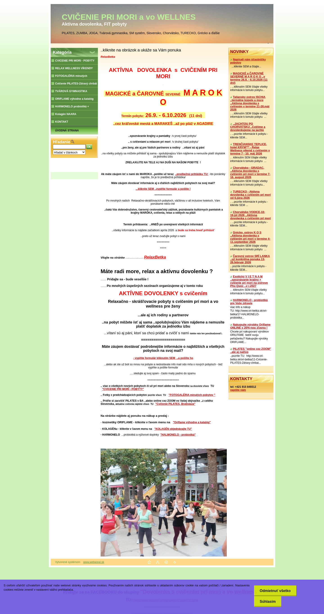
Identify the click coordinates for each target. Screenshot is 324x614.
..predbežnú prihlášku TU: (191, 174)
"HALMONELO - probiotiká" (178, 434)
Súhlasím (268, 601)
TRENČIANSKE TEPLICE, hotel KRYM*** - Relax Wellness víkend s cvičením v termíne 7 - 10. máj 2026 (250, 149)
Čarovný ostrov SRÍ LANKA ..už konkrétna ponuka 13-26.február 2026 (250, 259)
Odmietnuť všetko (275, 591)
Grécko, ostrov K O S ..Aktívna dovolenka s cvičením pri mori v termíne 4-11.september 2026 (250, 237)
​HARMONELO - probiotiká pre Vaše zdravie (249, 302)
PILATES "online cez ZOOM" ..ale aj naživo (250, 350)
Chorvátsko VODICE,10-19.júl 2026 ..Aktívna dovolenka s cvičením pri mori (250, 215)
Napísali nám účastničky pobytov (248, 61)
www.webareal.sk (93, 562)
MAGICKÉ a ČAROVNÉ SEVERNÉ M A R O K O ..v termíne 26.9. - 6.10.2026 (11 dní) (249, 78)
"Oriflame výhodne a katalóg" (192, 422)
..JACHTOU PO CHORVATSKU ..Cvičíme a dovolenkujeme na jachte (247, 127)
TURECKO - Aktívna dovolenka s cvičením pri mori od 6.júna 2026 (250, 194)
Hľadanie (61, 142)
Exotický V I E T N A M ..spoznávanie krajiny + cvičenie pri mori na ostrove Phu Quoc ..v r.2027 (249, 281)
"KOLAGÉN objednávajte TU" (173, 428)
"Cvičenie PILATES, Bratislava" (175, 404)
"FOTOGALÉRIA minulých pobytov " (192, 395)
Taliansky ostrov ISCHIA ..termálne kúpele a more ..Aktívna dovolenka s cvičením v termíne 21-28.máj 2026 (249, 103)
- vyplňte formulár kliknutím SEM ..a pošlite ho (163, 358)
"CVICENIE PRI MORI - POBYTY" (123, 389)
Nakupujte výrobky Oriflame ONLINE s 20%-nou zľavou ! (250, 326)
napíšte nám (238, 390)
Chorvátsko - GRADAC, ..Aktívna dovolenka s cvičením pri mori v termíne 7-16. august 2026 (250, 172)
